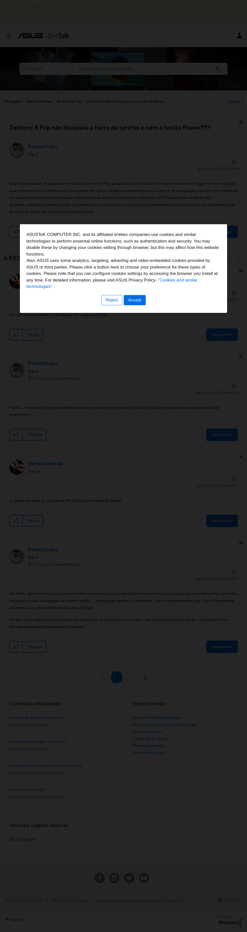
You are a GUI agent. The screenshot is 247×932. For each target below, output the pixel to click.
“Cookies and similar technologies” (139, 484)
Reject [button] (111, 497)
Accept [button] (135, 497)
